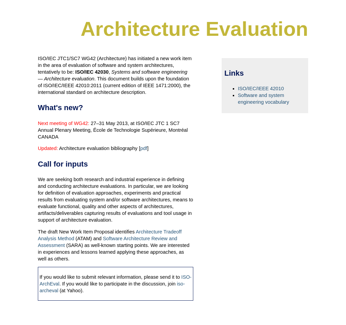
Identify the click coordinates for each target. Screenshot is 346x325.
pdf (143, 148)
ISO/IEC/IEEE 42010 (261, 88)
